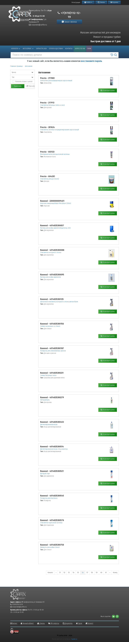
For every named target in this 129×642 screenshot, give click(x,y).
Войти (88, 2)
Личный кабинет (27, 623)
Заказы (101, 2)
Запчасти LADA (41, 49)
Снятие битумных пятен (48, 375)
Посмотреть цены (108, 90)
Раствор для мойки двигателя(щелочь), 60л (55, 228)
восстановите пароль (91, 61)
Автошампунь (45, 400)
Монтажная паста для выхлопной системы (54, 154)
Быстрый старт (45, 474)
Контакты (68, 49)
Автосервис (28, 49)
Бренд (22, 72)
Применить (17, 86)
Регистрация (76, 2)
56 (83, 573)
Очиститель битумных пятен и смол (52, 105)
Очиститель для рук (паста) (49, 179)
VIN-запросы (53, 623)
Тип (22, 77)
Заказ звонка (69, 21)
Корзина (114, 2)
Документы (67, 623)
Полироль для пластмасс (49, 498)
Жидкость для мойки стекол (50, 547)
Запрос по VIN (80, 49)
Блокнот (89, 623)
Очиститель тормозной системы (51, 523)
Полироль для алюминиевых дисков (53, 351)
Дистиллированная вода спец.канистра (54, 449)
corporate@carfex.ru (38, 25)
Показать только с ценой (23, 82)
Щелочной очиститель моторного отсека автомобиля (59, 302)
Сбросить (30, 86)
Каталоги (15, 49)
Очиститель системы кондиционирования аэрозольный (59, 130)
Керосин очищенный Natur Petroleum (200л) (55, 203)
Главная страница (16, 66)
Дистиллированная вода (48, 424)
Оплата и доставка (56, 49)
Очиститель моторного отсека (50, 253)
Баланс (13, 623)
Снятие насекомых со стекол (50, 326)
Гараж (89, 49)
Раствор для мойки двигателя (50, 277)
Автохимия (28, 66)
